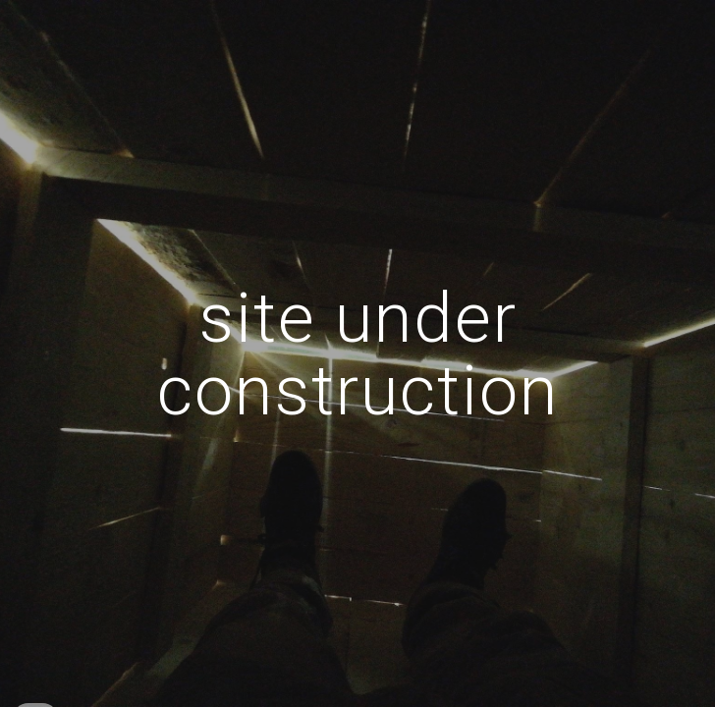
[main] (357, 353)
